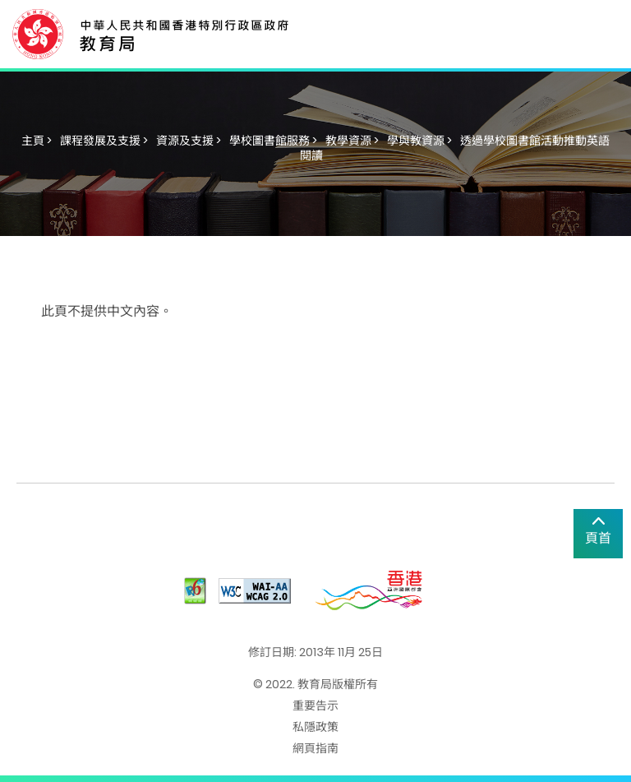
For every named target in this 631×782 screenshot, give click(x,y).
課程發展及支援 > (104, 140)
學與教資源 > (419, 140)
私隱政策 (315, 727)
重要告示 (315, 705)
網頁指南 (315, 748)
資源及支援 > (188, 140)
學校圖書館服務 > (273, 140)
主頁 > (36, 140)
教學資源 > (352, 140)
